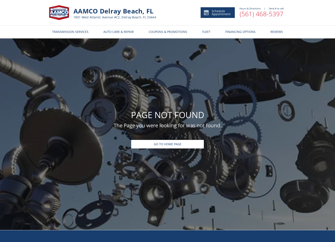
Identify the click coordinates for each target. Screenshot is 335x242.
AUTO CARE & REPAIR (118, 32)
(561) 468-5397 (261, 13)
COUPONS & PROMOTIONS (168, 32)
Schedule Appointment (217, 12)
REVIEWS (276, 32)
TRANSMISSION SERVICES (70, 32)
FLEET (206, 32)
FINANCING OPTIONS (240, 32)
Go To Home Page (167, 144)
